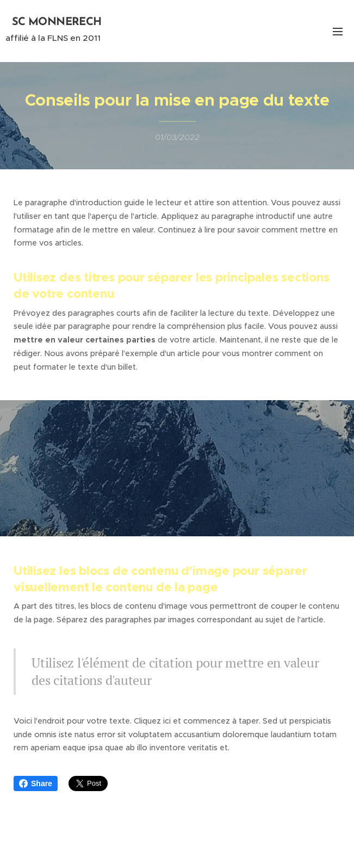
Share (35, 783)
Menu (338, 31)
